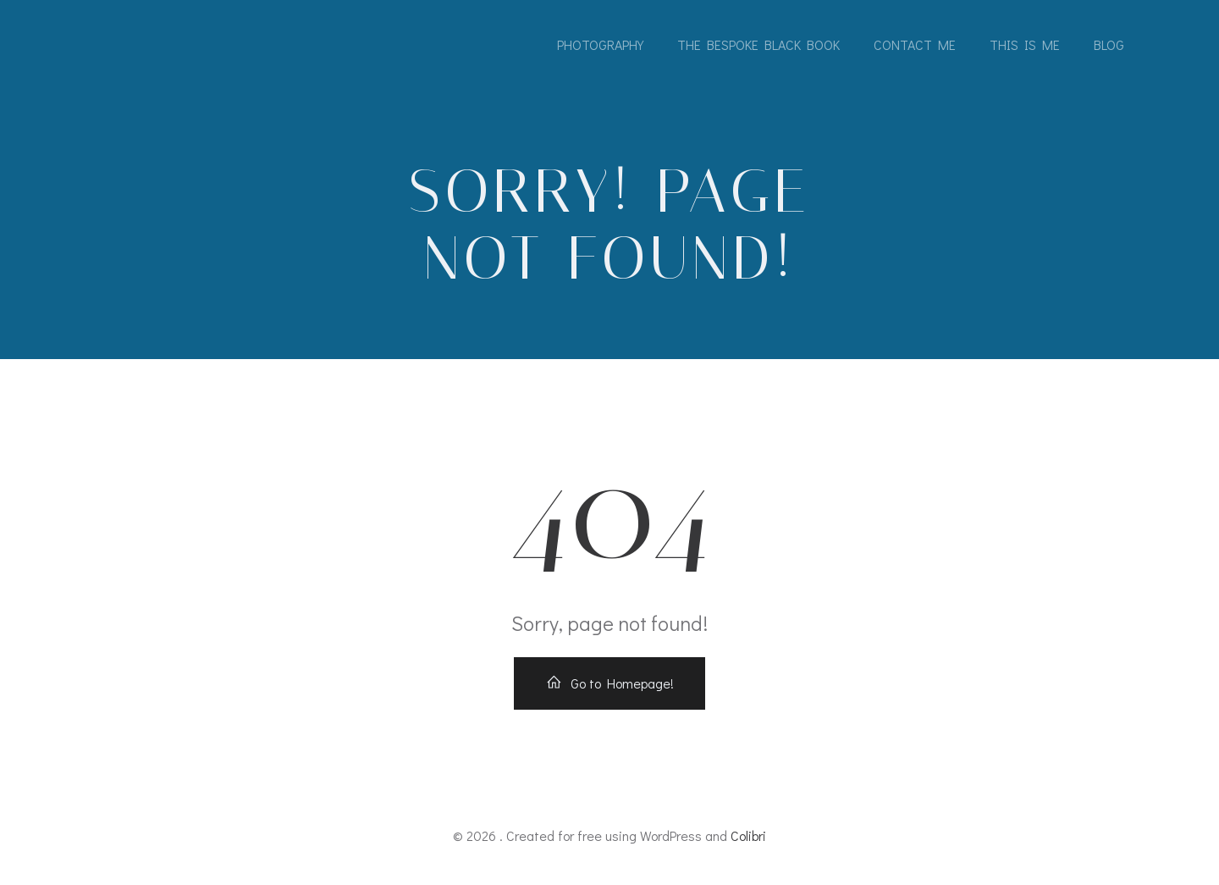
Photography (600, 44)
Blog (1109, 44)
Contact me (915, 44)
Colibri (748, 835)
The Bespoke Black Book (758, 44)
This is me (1025, 44)
